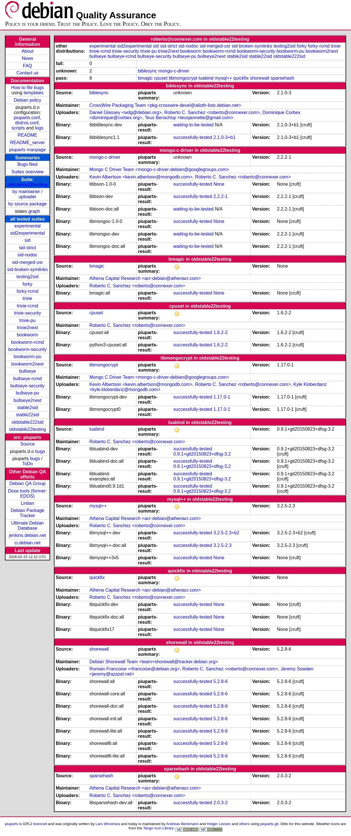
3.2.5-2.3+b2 (226, 532)
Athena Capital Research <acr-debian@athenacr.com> (145, 278)
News (27, 58)
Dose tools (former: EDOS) (27, 493)
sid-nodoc (27, 254)
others (244, 824)
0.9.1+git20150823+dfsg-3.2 (202, 454)
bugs (40, 451)
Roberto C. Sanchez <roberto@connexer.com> (212, 112)
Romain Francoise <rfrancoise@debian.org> (134, 668)
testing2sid (28, 276)
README (27, 135)
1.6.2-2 (220, 332)
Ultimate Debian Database (27, 526)
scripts (18, 127)
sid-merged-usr (27, 262)
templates (33, 92)
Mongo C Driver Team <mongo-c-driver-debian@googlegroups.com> (159, 169)
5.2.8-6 (220, 681)
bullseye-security (27, 385)
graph (34, 211)
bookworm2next (27, 364)
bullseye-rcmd (27, 378)
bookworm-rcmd (27, 342)
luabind (206, 78)
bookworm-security (27, 349)
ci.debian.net (27, 542)
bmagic (145, 78)
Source (27, 443)
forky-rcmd (27, 291)
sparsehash (282, 78)
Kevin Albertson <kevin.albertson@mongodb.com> (141, 176)
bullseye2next (27, 400)
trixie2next (27, 327)
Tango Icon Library (158, 828)
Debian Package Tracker (27, 513)
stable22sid (27, 414)
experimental (27, 225)
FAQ (27, 65)
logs (39, 127)
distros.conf (27, 122)
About (28, 51)
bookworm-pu (27, 356)
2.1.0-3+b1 (224, 137)
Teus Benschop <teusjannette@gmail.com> (189, 117)
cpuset (160, 78)
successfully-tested (192, 137)
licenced (40, 824)
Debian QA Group (27, 483)
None (218, 184)
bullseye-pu (27, 392)
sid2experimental (27, 233)
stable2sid (27, 407)
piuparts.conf (27, 117)
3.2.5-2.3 (222, 545)
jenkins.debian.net (27, 535)
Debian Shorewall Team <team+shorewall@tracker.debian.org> (153, 661)
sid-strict (27, 247)
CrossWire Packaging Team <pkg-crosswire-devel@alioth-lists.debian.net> (165, 105)
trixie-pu (27, 320)
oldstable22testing (27, 184)
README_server (27, 142)
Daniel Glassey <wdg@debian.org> (125, 112)
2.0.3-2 (220, 802)
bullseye (27, 371)
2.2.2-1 (220, 196)
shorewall (259, 78)
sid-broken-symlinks (27, 269)
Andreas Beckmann (182, 824)
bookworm (27, 334)
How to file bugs (27, 87)
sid (27, 240)
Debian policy (27, 100)
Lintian (27, 503)
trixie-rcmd (27, 305)
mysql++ (223, 78)
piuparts (11, 824)
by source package (27, 203)
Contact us (27, 72)
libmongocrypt (183, 78)
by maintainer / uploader (27, 194)
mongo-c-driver (173, 70)
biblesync (147, 70)
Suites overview (27, 171)
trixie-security (27, 313)
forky (27, 284)
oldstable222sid (27, 422)
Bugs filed (27, 164)
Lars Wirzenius (107, 824)
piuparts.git (269, 824)
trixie (27, 298)
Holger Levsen (219, 824)
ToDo (27, 463)
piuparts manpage (27, 149)
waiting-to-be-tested (193, 124)
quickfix (241, 78)
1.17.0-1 (221, 397)
